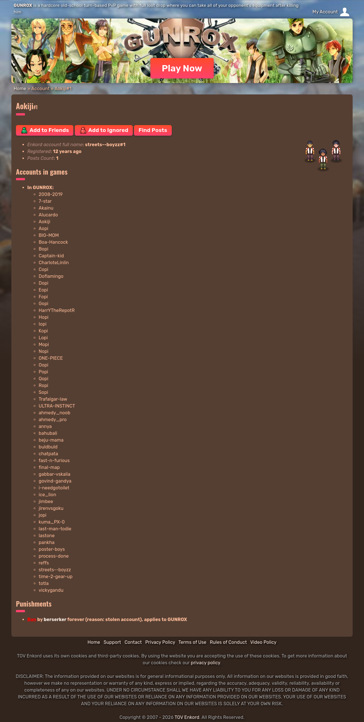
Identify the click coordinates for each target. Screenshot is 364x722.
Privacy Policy (160, 642)
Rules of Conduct (228, 642)
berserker (55, 619)
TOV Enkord (187, 717)
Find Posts (152, 130)
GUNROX (23, 5)
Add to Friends (44, 130)
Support (112, 642)
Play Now (182, 68)
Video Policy (263, 642)
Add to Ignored (104, 130)
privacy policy (205, 662)
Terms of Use (192, 642)
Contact (133, 642)
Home (20, 88)
